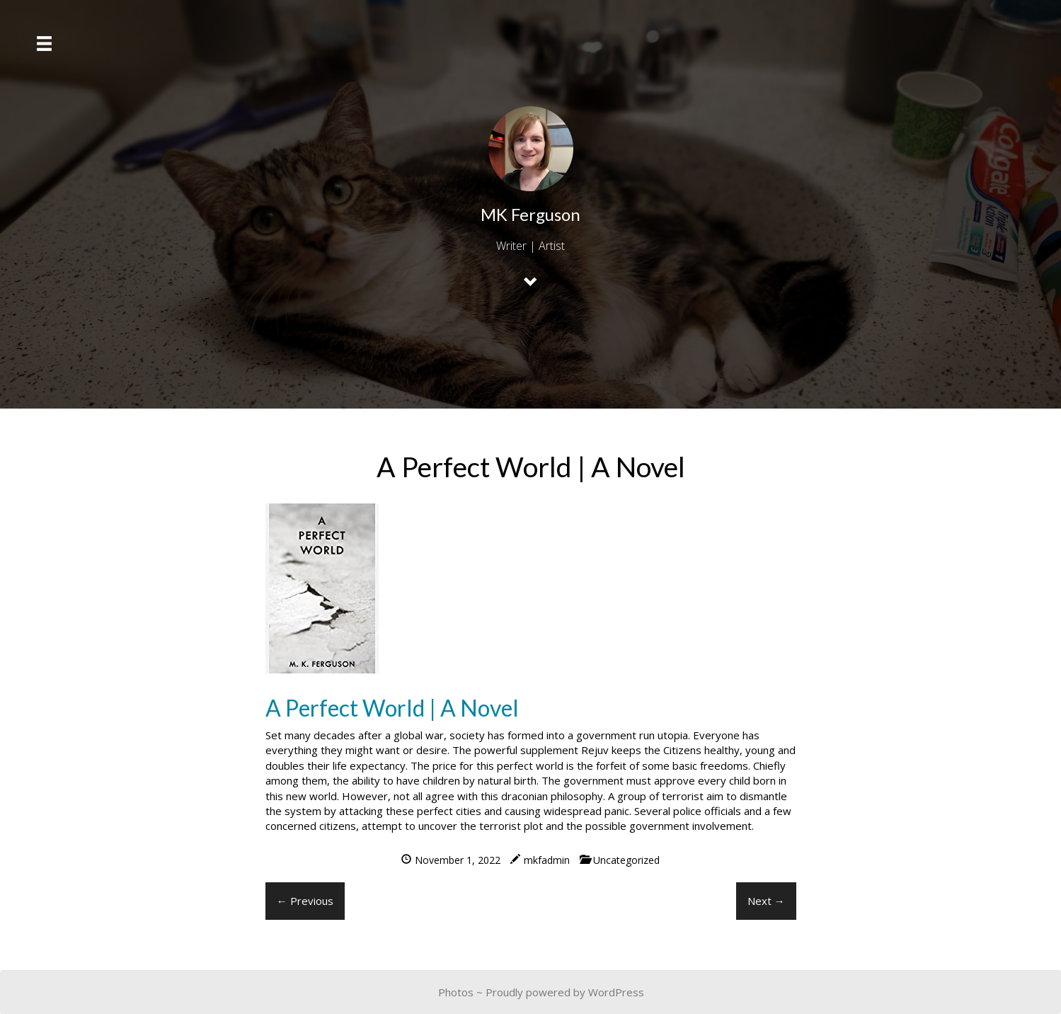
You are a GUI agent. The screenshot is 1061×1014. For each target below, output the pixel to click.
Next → (766, 901)
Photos (456, 992)
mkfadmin (547, 860)
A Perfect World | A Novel (392, 708)
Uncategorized (626, 860)
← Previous (305, 901)
